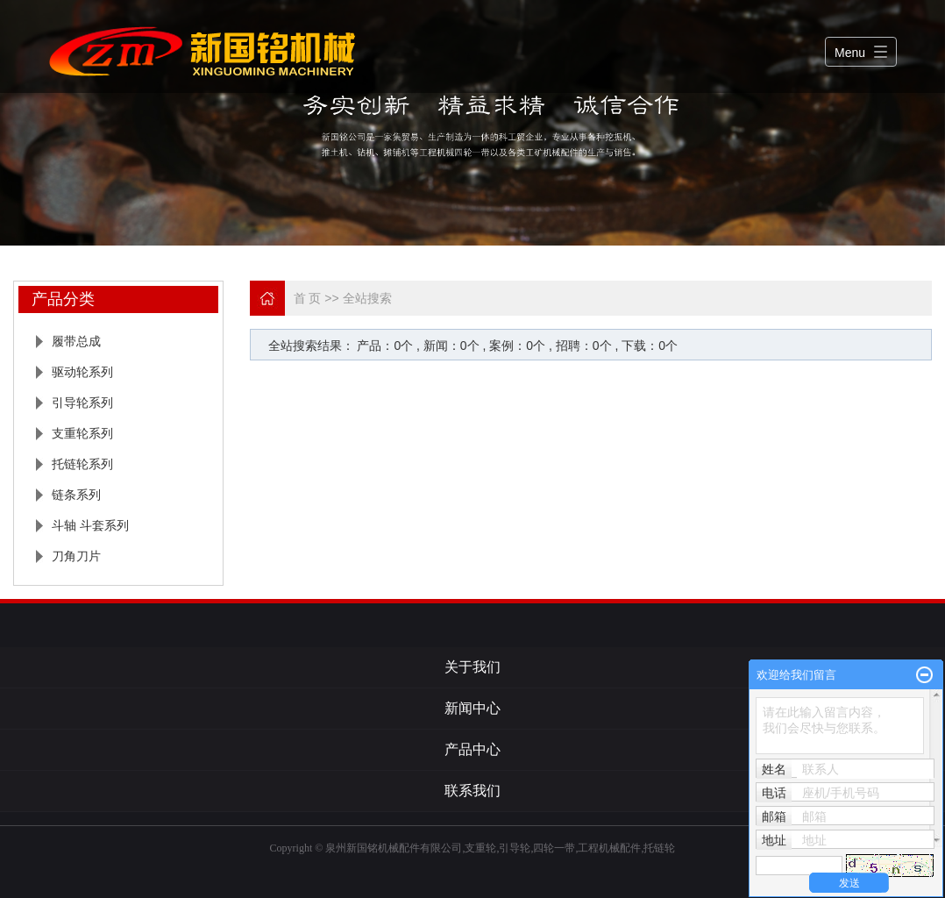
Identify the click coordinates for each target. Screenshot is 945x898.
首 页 (308, 298)
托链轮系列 (82, 464)
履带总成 (76, 341)
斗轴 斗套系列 (90, 525)
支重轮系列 (82, 433)
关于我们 (472, 666)
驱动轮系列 (82, 372)
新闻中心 (472, 708)
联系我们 (472, 790)
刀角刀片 (76, 556)
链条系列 (76, 495)
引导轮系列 (82, 403)
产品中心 (472, 749)
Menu (850, 53)
